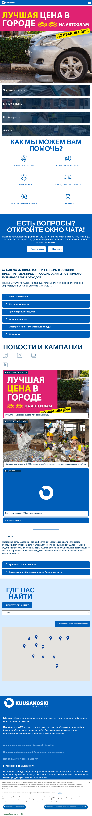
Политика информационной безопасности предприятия (33, 752)
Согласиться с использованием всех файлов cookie (66, 807)
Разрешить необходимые (14, 807)
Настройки (57, 249)
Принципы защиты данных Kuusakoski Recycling (28, 745)
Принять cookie (37, 249)
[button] (42, 80)
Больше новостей (15, 520)
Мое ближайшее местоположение (73, 624)
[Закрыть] (89, 782)
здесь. (60, 792)
